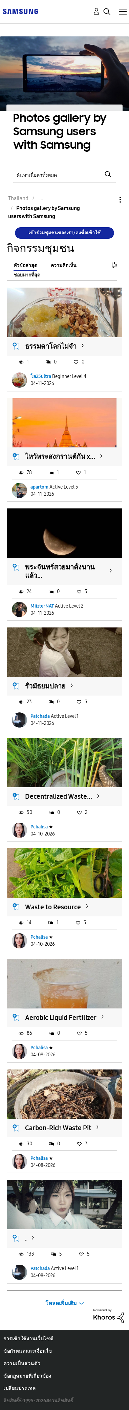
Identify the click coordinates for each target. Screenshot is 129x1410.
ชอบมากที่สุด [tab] (27, 275)
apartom (39, 487)
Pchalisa (39, 827)
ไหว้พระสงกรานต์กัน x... (60, 456)
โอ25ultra (40, 376)
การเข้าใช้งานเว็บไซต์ (28, 1339)
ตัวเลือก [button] (108, 200)
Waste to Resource (53, 907)
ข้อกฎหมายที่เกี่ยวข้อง (27, 1376)
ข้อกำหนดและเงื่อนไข (27, 1351)
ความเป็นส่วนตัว (21, 1364)
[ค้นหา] (64, 174)
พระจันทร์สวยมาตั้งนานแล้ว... (60, 571)
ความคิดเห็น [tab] (64, 265)
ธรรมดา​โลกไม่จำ (51, 346)
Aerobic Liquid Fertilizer (60, 1018)
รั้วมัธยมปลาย (45, 686)
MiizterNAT (42, 606)
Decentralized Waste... (58, 796)
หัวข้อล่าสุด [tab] (25, 265)
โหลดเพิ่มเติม (61, 1303)
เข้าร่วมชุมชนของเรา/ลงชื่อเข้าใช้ (64, 233)
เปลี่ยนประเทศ (19, 1388)
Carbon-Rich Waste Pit (58, 1128)
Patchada (40, 716)
